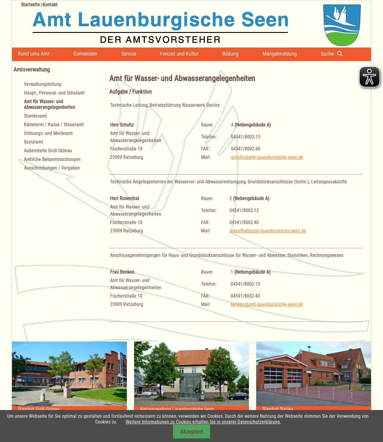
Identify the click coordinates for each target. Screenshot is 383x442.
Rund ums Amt (33, 54)
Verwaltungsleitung (42, 84)
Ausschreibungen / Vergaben (52, 168)
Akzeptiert (191, 431)
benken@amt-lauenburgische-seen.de (267, 304)
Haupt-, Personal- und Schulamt (54, 93)
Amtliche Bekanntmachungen (52, 159)
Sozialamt (33, 142)
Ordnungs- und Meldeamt (48, 133)
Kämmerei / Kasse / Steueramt (54, 124)
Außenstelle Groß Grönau (48, 150)
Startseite (30, 4)
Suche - (332, 54)
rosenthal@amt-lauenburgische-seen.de (268, 231)
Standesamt (35, 116)
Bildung (230, 54)
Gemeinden (85, 54)
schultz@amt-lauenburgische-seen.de (267, 157)
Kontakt (49, 4)
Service (128, 54)
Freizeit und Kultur (179, 54)
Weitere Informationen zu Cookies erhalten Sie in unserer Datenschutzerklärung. (203, 422)
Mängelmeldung (279, 54)
